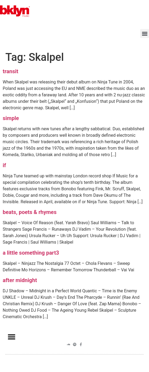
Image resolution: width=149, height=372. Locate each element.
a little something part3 (31, 253)
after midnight (20, 280)
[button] (144, 33)
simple (11, 118)
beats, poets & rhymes (29, 212)
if (4, 165)
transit (10, 71)
